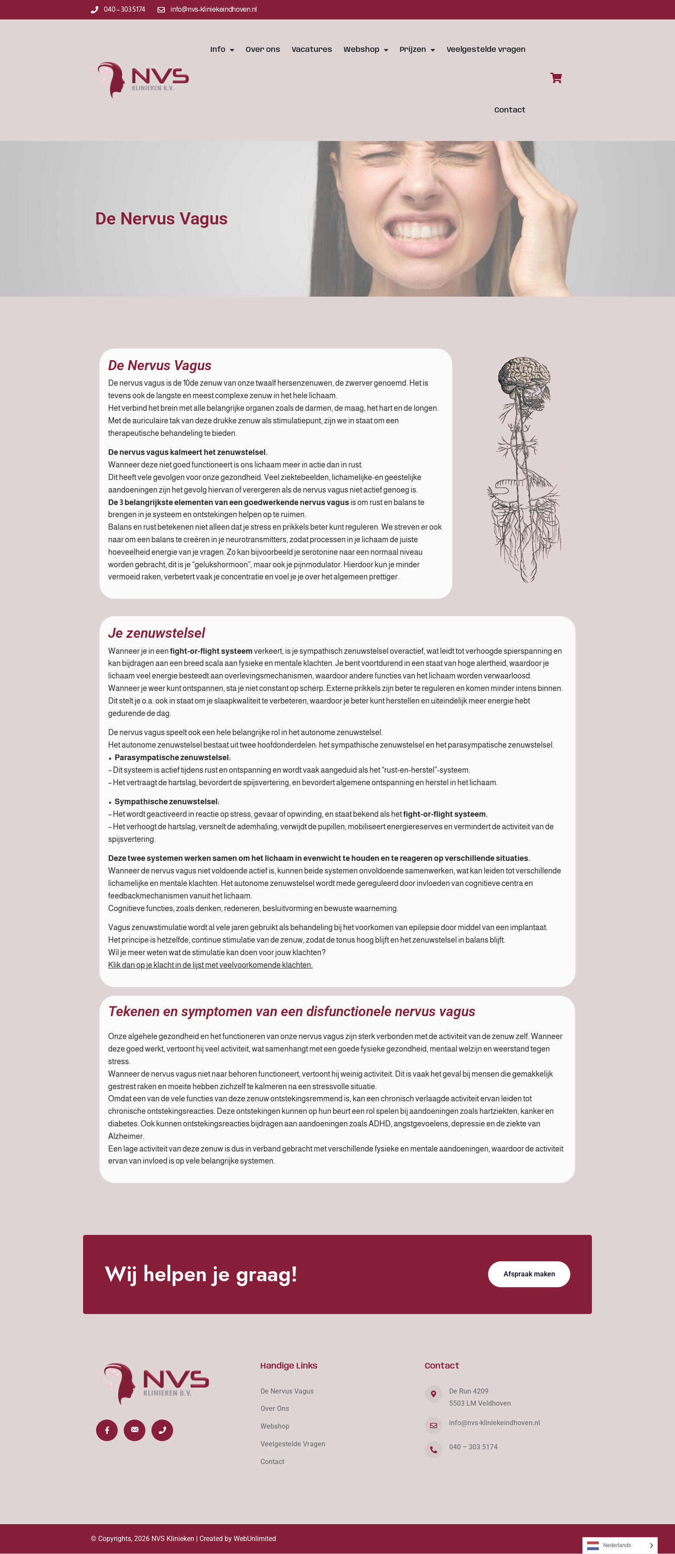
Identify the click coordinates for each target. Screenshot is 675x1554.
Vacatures (312, 50)
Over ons (263, 50)
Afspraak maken (529, 1274)
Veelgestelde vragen (486, 50)
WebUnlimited (255, 1539)
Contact (510, 110)
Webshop (366, 50)
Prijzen (417, 50)
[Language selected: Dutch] (620, 1545)
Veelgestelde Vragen (292, 1444)
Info (222, 50)
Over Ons (274, 1408)
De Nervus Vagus (287, 1391)
